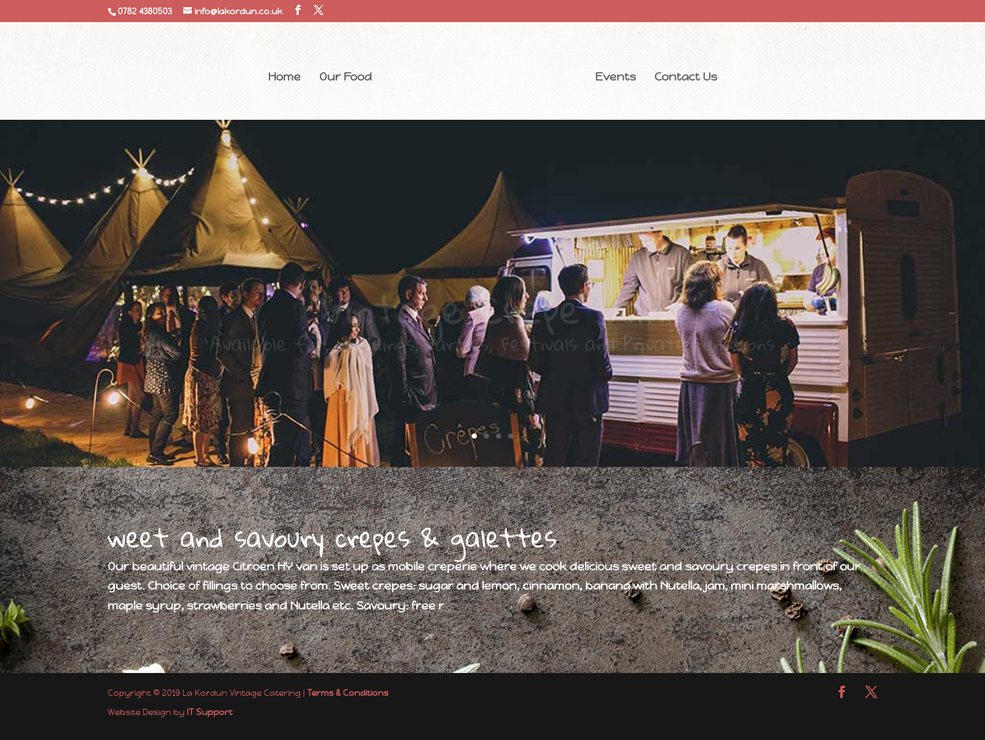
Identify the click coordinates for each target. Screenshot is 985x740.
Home (284, 78)
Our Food (345, 78)
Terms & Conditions (347, 693)
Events (615, 78)
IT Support (209, 712)
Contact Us (685, 78)
